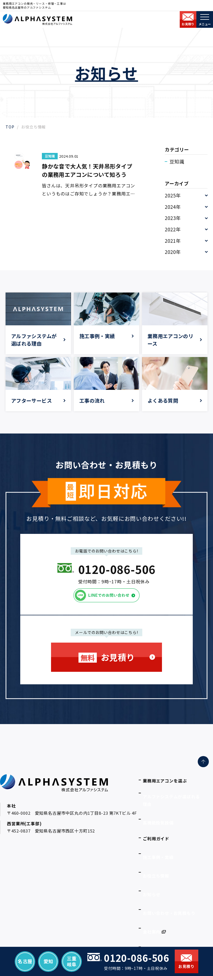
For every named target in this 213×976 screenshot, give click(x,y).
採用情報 (151, 891)
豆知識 (176, 161)
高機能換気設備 (158, 804)
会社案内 (151, 880)
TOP (10, 127)
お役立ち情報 (156, 844)
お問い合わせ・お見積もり (169, 868)
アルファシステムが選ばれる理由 (176, 793)
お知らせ (151, 856)
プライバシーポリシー (165, 903)
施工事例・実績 (158, 832)
